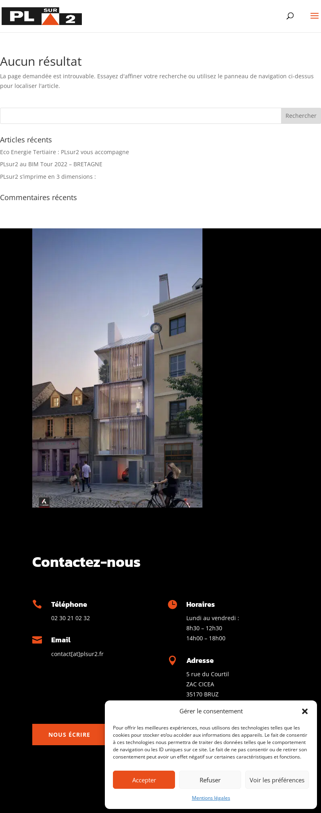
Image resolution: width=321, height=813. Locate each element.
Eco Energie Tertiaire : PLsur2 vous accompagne (64, 152)
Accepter (144, 780)
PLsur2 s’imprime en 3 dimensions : (48, 176)
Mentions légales (211, 797)
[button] (305, 711)
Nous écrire (69, 734)
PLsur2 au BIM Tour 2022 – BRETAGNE (51, 164)
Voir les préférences (277, 780)
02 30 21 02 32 (70, 618)
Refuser (210, 780)
